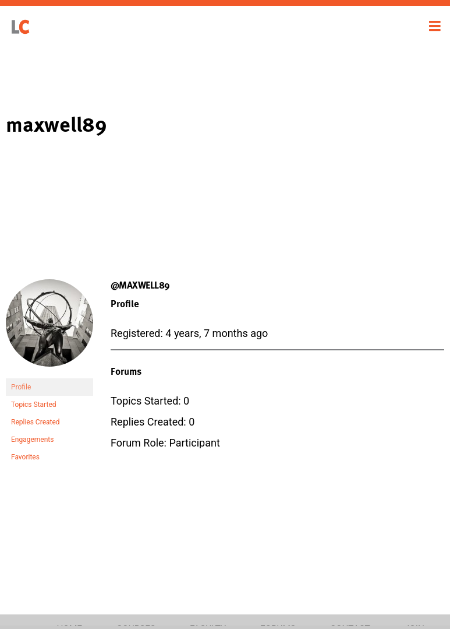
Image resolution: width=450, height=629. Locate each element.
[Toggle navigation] (435, 26)
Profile (21, 387)
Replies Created (35, 422)
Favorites (25, 457)
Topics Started (33, 404)
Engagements (32, 439)
